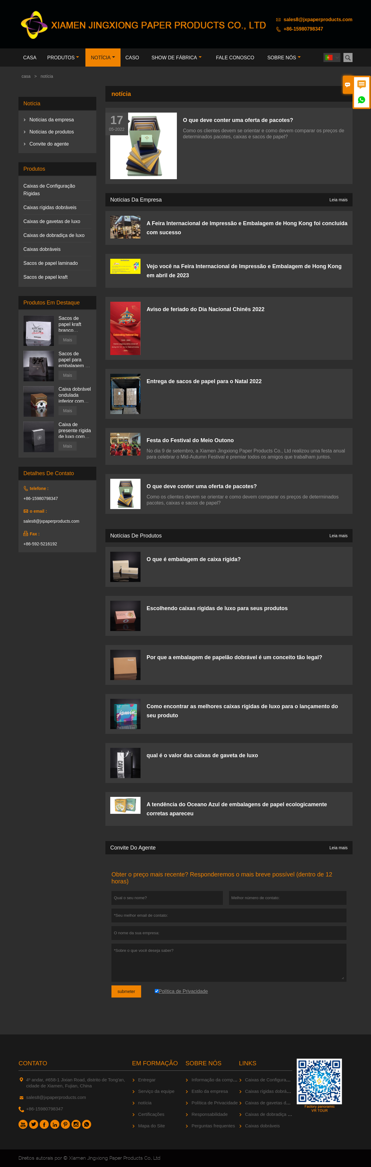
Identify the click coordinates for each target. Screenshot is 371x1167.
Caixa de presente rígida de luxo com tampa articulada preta (74, 431)
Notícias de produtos (136, 536)
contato (32, 1063)
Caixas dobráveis (42, 249)
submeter (126, 991)
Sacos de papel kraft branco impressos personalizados (74, 325)
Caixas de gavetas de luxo (51, 221)
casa (30, 57)
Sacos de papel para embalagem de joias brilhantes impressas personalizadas (74, 360)
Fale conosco (235, 57)
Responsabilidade (209, 1114)
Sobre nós (284, 57)
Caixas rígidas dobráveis (49, 207)
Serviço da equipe (156, 1091)
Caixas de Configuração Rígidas (277, 1079)
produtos (63, 57)
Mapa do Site (151, 1125)
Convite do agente (133, 848)
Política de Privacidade (214, 1102)
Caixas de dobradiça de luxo (53, 235)
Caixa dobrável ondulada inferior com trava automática (74, 395)
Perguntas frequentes (213, 1125)
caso (132, 57)
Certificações (151, 1114)
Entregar (147, 1079)
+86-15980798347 (303, 28)
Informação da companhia (217, 1079)
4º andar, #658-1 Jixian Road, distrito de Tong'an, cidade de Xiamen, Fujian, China (75, 1082)
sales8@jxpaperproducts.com (318, 19)
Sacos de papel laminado (50, 263)
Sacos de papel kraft (45, 277)
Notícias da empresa (136, 200)
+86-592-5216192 (40, 543)
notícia (103, 57)
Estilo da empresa (209, 1091)
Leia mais (339, 199)
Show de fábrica (176, 57)
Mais (67, 339)
